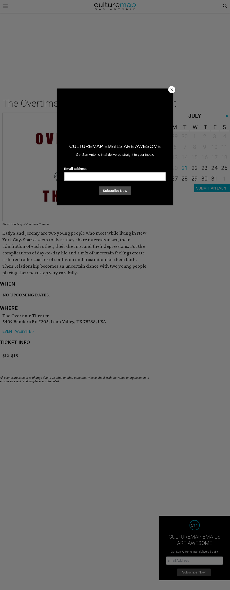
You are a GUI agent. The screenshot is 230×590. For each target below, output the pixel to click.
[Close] (171, 89)
